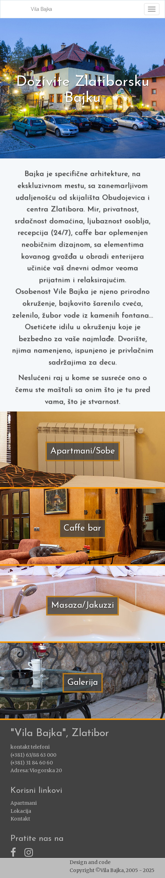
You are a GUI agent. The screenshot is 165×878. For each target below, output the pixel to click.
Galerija (82, 682)
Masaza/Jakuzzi (82, 605)
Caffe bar (82, 528)
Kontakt (20, 819)
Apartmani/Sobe (82, 451)
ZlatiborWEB (127, 862)
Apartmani (23, 803)
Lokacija (20, 811)
